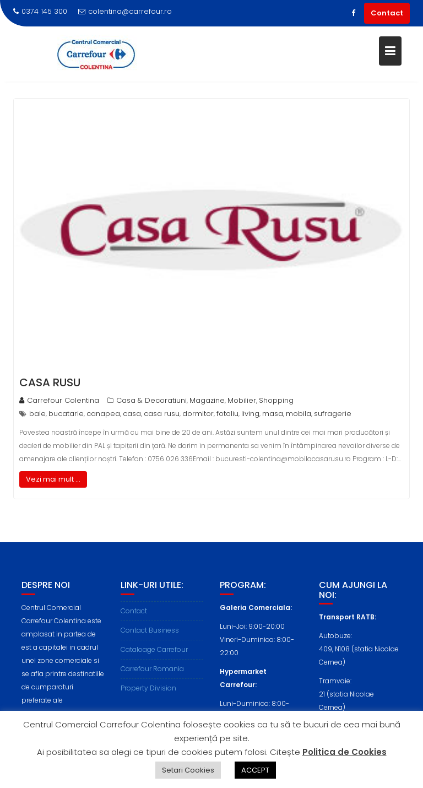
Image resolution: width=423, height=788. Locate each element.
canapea (103, 413)
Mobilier (241, 400)
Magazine (207, 400)
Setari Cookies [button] (188, 770)
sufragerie (332, 413)
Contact (387, 13)
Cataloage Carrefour (154, 652)
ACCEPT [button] (255, 770)
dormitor (198, 413)
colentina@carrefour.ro (125, 11)
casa (132, 413)
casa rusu (162, 413)
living (250, 413)
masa (272, 413)
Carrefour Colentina (59, 400)
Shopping (276, 400)
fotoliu (227, 413)
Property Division (148, 691)
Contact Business (150, 633)
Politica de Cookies (344, 752)
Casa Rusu (49, 382)
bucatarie (66, 413)
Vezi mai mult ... (53, 479)
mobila (298, 413)
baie (37, 413)
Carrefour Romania (152, 672)
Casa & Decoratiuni (151, 400)
